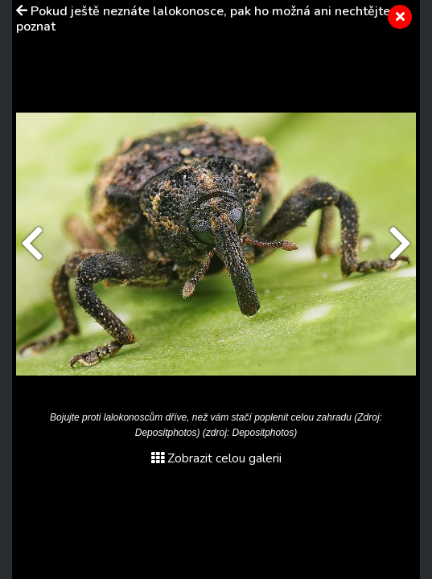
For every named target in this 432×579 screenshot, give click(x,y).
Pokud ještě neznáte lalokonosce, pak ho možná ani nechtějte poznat (203, 18)
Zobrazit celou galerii (216, 458)
